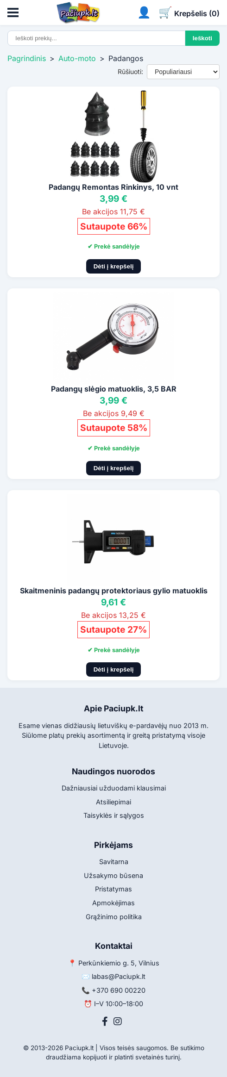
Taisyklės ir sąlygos (113, 815)
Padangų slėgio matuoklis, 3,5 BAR (114, 388)
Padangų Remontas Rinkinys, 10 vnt (113, 187)
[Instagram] (118, 1021)
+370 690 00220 (118, 990)
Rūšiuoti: (130, 71)
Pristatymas (113, 889)
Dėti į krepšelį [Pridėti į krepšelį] (114, 266)
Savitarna (113, 861)
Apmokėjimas (113, 903)
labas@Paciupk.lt (118, 976)
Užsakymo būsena (113, 875)
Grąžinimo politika (114, 917)
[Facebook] (105, 1021)
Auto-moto (77, 58)
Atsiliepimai (113, 802)
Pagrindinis (26, 58)
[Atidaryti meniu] (13, 12)
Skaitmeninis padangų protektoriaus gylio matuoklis (114, 590)
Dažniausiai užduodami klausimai (114, 788)
